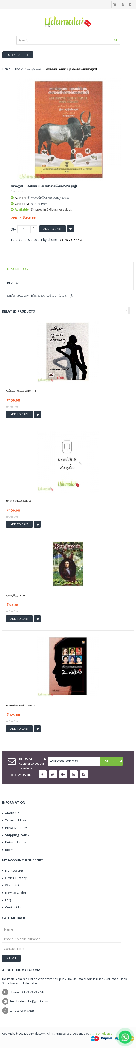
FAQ (6, 900)
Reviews (13, 283)
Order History (14, 878)
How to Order (14, 893)
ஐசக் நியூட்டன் (16, 595)
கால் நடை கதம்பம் (18, 500)
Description (17, 269)
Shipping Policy (15, 835)
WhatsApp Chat (22, 1010)
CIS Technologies (101, 1034)
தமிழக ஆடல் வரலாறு (21, 390)
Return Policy (14, 842)
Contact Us (12, 907)
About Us (11, 813)
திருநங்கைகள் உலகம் (20, 705)
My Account (12, 871)
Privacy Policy (14, 828)
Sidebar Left (17, 55)
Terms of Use (14, 820)
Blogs (8, 850)
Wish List (10, 885)
